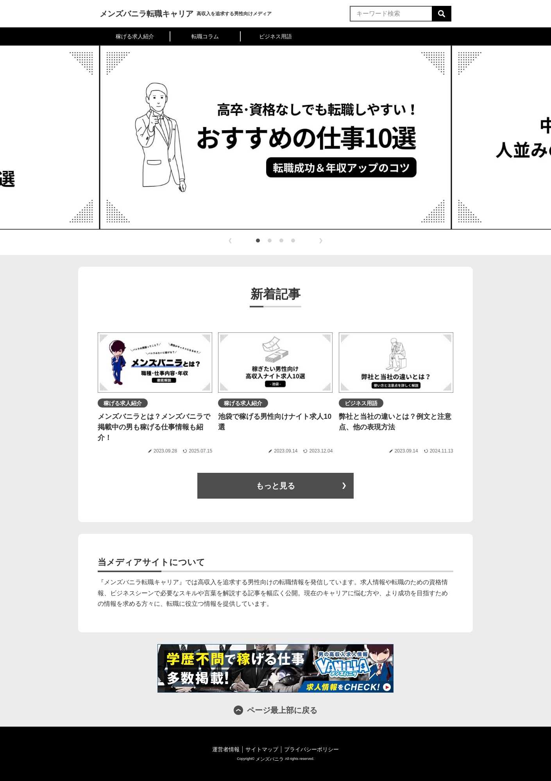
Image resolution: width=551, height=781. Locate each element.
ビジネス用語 (275, 36)
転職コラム (205, 36)
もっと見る (275, 485)
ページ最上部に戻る (282, 710)
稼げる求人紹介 (135, 36)
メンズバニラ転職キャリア (146, 14)
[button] (258, 240)
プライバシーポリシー (311, 749)
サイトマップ (261, 749)
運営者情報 (226, 749)
